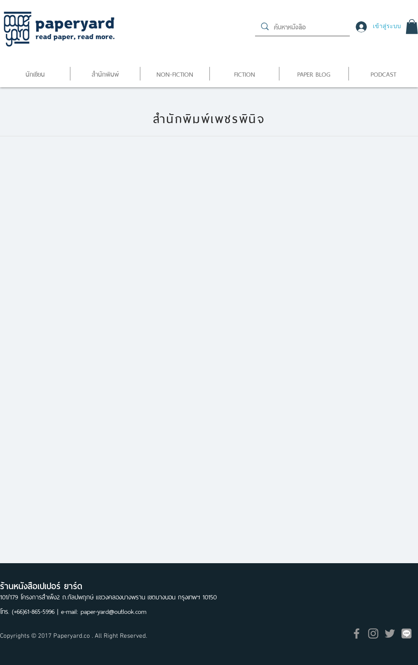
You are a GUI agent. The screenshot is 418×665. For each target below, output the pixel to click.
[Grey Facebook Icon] (356, 633)
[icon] (406, 633)
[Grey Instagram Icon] (373, 633)
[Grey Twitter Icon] (390, 633)
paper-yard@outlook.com (113, 610)
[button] (412, 26)
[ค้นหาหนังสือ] (303, 26)
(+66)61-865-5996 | (36, 610)
